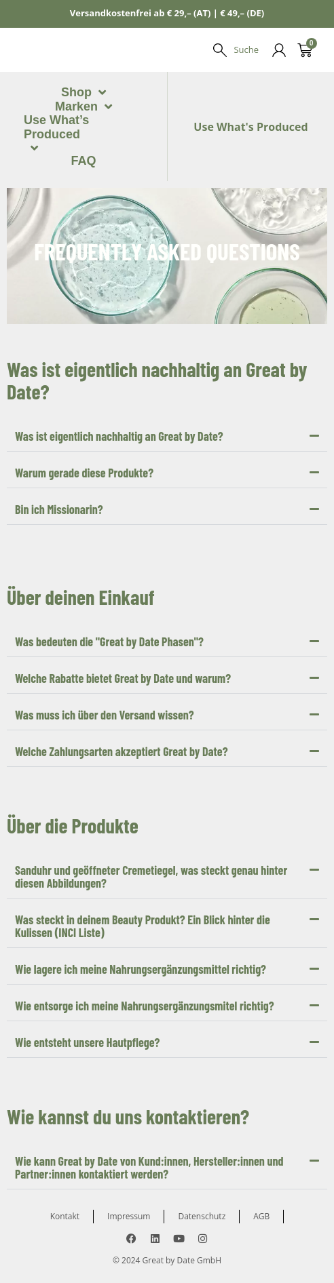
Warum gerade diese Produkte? (84, 404)
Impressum (128, 1148)
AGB (261, 1148)
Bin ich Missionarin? (59, 441)
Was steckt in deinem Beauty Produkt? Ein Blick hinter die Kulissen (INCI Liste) (142, 858)
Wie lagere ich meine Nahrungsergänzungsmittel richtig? (140, 901)
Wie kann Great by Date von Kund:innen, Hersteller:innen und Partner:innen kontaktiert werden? (149, 1099)
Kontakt (64, 1148)
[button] (167, 369)
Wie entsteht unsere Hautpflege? (87, 974)
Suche (246, 49)
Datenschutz (201, 1148)
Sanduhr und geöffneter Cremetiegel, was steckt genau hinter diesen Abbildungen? (151, 809)
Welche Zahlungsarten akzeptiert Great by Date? (121, 683)
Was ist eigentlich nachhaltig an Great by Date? (119, 368)
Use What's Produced (250, 92)
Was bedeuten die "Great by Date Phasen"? (109, 573)
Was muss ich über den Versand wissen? (104, 646)
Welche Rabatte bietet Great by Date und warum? (123, 610)
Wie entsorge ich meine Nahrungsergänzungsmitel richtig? (144, 937)
